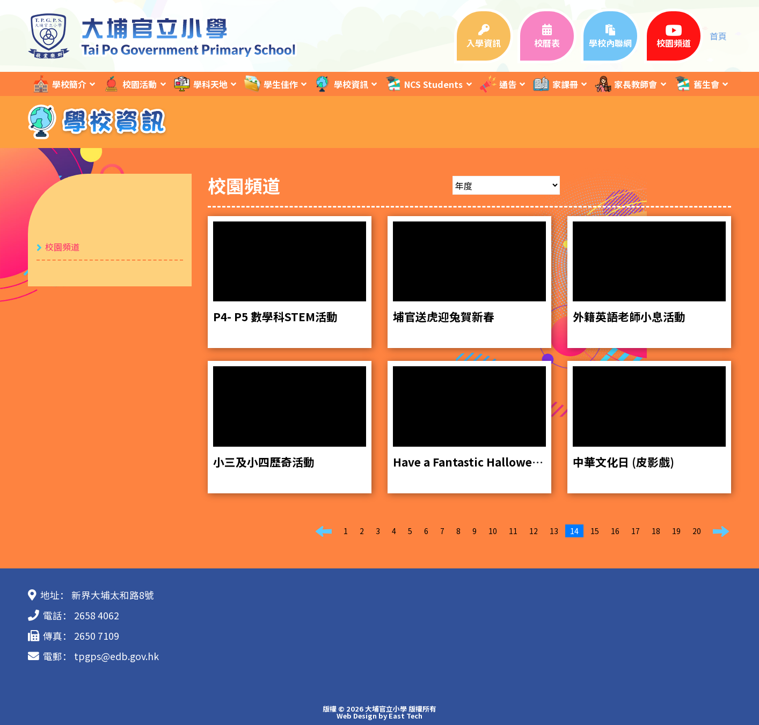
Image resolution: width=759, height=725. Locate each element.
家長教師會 (625, 84)
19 (676, 531)
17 (635, 531)
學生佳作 (270, 84)
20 (696, 531)
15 (594, 531)
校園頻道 (62, 246)
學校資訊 (340, 84)
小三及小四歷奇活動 (264, 462)
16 (615, 531)
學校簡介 (59, 84)
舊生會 (696, 84)
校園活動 (129, 84)
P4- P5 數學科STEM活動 (275, 316)
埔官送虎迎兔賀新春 (443, 316)
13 (554, 531)
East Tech (405, 716)
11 (513, 531)
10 (492, 531)
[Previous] (324, 531)
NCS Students (423, 84)
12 (533, 531)
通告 (497, 84)
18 (656, 531)
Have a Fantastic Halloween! (471, 462)
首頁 (718, 36)
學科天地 (200, 84)
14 (574, 531)
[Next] (721, 531)
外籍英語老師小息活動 (629, 316)
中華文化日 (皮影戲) (623, 462)
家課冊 (555, 84)
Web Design (357, 716)
